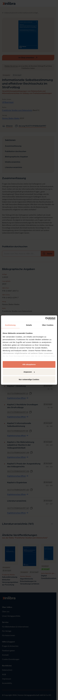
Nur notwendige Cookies (29, 379)
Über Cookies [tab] (47, 325)
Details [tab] (29, 325)
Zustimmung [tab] (10, 325)
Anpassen (29, 372)
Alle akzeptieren (29, 364)
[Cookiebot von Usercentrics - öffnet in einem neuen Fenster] (45, 318)
